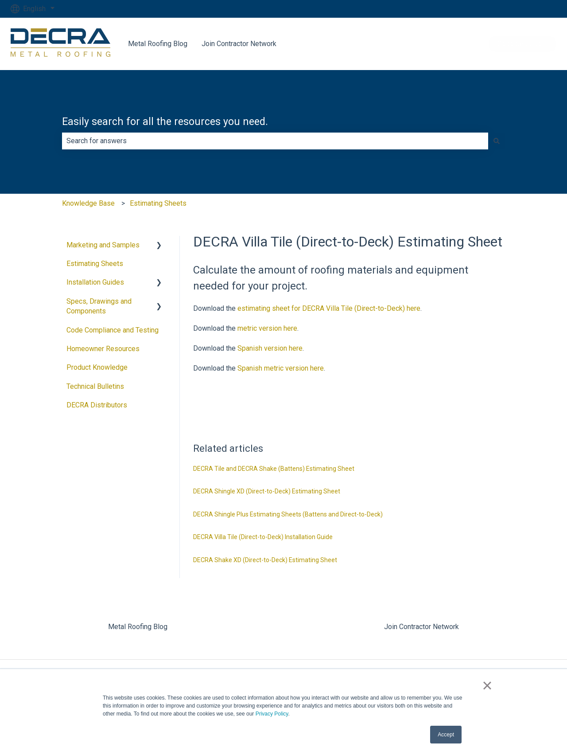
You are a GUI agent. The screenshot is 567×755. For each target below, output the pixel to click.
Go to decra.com (522, 43)
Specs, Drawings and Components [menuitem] (99, 306)
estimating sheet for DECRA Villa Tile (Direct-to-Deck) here (328, 308)
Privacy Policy (272, 714)
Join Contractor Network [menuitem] (421, 626)
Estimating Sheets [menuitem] (94, 263)
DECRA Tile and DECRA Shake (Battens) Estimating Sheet (273, 468)
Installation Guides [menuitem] (95, 282)
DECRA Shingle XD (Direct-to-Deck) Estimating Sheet (266, 491)
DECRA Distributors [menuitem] (96, 405)
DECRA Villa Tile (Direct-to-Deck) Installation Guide (263, 536)
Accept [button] (446, 735)
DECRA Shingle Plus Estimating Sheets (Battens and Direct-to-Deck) (288, 514)
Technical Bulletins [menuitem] (95, 386)
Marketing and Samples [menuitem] (103, 245)
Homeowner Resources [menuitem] (103, 348)
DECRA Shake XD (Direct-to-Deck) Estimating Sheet (265, 559)
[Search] (496, 141)
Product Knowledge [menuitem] (97, 367)
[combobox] (275, 141)
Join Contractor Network (239, 43)
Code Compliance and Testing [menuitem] (112, 330)
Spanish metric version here (280, 368)
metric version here (267, 328)
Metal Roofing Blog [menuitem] (137, 626)
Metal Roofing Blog (157, 43)
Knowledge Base (88, 203)
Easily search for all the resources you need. (165, 122)
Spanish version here (270, 348)
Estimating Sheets (158, 203)
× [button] (487, 685)
